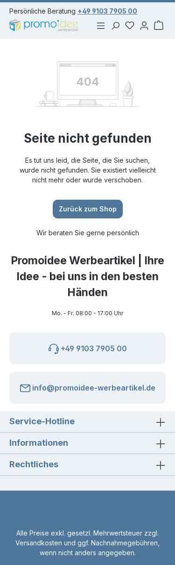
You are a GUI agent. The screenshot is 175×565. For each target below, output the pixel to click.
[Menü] (98, 25)
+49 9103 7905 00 (107, 11)
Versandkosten (38, 543)
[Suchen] (113, 25)
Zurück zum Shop (88, 209)
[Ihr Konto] (143, 25)
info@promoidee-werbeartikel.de (87, 386)
